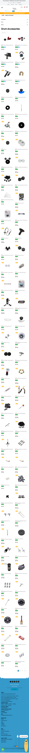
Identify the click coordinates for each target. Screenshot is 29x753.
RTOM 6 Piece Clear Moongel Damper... (20, 326)
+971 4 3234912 (18, 2)
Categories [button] (3, 19)
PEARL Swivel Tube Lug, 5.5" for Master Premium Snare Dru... (20, 503)
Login (2, 721)
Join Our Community (5, 731)
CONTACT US (20, 4)
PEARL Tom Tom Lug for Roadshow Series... (20, 272)
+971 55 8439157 (4, 707)
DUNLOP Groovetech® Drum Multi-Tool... (20, 644)
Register (2, 723)
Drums (2, 44)
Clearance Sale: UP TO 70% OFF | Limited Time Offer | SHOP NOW (14, 13)
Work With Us (3, 725)
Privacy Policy (3, 740)
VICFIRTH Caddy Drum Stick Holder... (20, 396)
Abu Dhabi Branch (7, 700)
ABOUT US (12, 4)
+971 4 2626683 (4, 712)
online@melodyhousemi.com (6, 715)
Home (3, 15)
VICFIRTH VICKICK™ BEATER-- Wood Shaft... (6, 539)
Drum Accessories (9, 15)
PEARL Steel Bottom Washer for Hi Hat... (6, 661)
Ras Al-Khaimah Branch (8, 701)
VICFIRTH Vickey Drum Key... (5, 238)
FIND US (8, 4)
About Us (3, 729)
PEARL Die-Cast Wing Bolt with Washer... (20, 591)
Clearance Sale (4, 720)
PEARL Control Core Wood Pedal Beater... (20, 413)
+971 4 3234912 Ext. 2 (5, 710)
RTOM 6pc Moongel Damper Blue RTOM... (20, 97)
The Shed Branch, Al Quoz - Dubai (12, 695)
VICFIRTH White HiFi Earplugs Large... (6, 220)
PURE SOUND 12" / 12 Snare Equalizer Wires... (7, 644)
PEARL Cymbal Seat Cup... (18, 238)
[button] (27, 6)
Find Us (2, 732)
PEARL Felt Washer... (4, 149)
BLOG (16, 4)
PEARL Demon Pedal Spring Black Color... (6, 396)
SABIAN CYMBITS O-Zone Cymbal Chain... (20, 80)
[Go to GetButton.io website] (3, 751)
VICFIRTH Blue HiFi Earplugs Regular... (20, 290)
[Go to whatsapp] (2, 749)
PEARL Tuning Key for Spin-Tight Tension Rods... (21, 556)
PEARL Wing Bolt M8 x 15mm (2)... (5, 342)
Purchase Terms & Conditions (6, 739)
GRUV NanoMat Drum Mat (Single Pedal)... (6, 80)
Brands (2, 719)
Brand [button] (2, 24)
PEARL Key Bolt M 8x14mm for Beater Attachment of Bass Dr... (20, 662)
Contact (2, 724)
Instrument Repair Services (6, 735)
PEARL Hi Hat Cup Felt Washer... (19, 538)
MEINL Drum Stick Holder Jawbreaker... (6, 573)
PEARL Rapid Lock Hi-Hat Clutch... (5, 378)
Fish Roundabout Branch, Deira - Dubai (11, 698)
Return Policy (3, 742)
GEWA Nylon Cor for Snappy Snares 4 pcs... (6, 326)
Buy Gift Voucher (4, 733)
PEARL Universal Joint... (4, 608)
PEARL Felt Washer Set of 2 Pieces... (19, 255)
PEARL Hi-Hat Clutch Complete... (5, 556)
